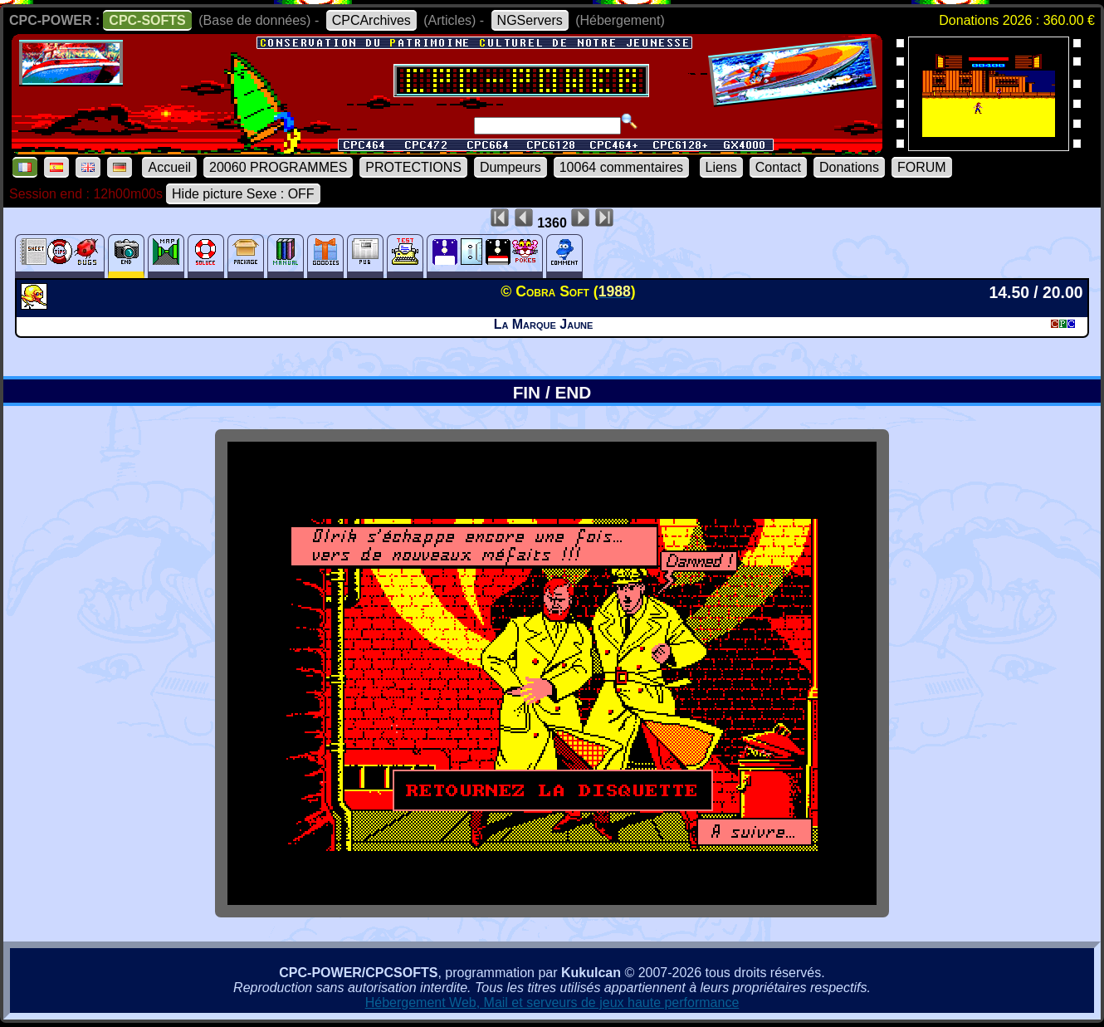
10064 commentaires (621, 167)
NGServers (530, 20)
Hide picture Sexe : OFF (243, 194)
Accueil (169, 167)
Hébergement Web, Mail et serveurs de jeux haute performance (552, 1002)
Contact (778, 167)
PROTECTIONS (413, 167)
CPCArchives (371, 20)
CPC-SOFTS (147, 20)
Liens (721, 167)
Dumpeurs (510, 167)
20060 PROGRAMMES (278, 167)
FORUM (921, 167)
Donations (849, 167)
